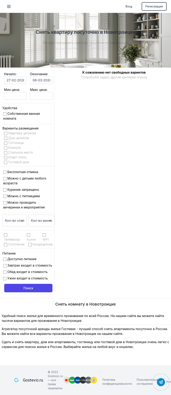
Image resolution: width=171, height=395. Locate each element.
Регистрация (154, 6)
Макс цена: (38, 90)
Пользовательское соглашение (149, 381)
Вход (129, 6)
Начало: (10, 74)
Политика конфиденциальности (117, 381)
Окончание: (39, 74)
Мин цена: (12, 90)
